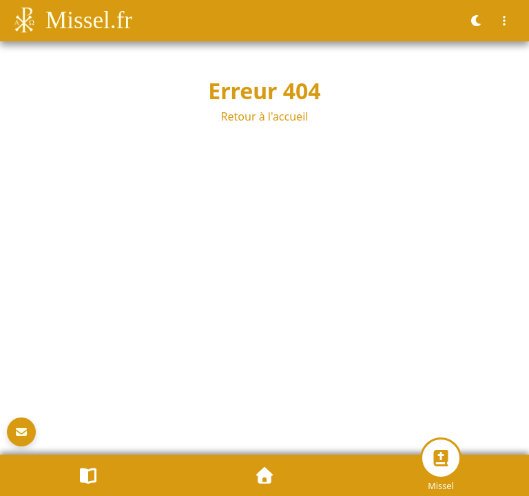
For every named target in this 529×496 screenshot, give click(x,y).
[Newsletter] (21, 431)
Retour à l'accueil (265, 116)
